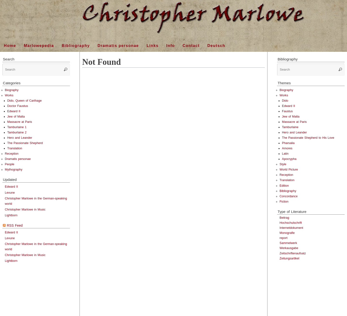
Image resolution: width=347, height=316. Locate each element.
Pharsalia (288, 143)
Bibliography (288, 191)
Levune (10, 192)
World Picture (289, 169)
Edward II (13, 111)
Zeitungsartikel (289, 258)
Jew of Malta (16, 116)
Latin (285, 153)
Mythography (13, 169)
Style (283, 164)
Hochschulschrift (291, 222)
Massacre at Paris (19, 122)
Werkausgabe (289, 248)
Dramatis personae (18, 159)
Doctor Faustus (17, 106)
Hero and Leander (19, 137)
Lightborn (11, 215)
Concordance (289, 196)
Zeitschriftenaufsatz (293, 253)
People (9, 164)
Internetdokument (291, 228)
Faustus (287, 111)
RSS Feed (15, 225)
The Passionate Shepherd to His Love (308, 137)
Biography (12, 90)
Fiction (284, 201)
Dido (285, 100)
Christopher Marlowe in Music (25, 209)
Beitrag (284, 217)
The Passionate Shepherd (25, 143)
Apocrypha (289, 159)
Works (9, 95)
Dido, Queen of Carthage (24, 100)
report (283, 238)
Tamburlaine (290, 127)
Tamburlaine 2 (17, 132)
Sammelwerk (288, 243)
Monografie (287, 233)
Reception (12, 153)
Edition (284, 185)
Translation (14, 148)
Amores (287, 148)
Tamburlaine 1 (17, 127)
